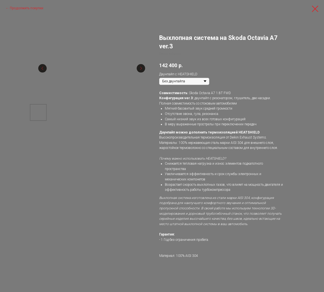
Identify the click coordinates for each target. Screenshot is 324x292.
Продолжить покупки (26, 8)
